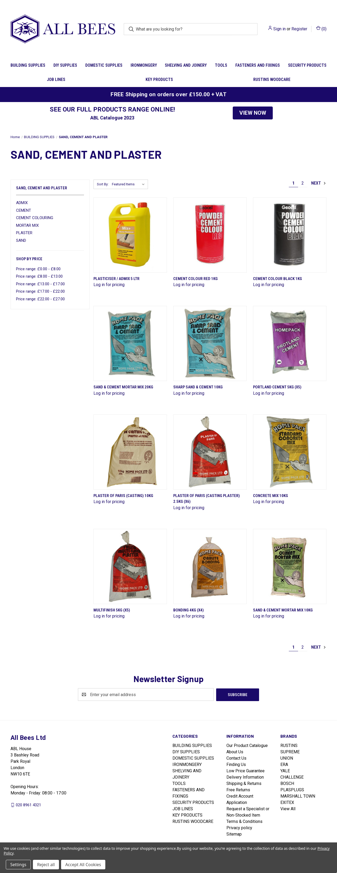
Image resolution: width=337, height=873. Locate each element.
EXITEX (287, 802)
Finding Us (236, 764)
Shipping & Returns (243, 783)
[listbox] (129, 184)
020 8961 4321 (28, 804)
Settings (18, 864)
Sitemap (234, 833)
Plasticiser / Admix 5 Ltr (116, 278)
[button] (253, 113)
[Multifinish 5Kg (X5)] (130, 566)
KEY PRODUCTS (159, 79)
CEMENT (23, 210)
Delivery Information (245, 776)
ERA (284, 764)
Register (299, 28)
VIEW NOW (252, 113)
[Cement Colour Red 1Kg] (210, 235)
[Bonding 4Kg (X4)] (210, 566)
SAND (21, 240)
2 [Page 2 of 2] (302, 183)
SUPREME (290, 751)
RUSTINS (289, 745)
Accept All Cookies (83, 864)
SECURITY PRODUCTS (307, 65)
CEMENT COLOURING (34, 217)
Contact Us (236, 757)
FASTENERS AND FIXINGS (257, 65)
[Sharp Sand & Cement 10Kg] (210, 343)
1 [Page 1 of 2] (293, 183)
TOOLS (221, 65)
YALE (285, 770)
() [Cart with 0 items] (321, 28)
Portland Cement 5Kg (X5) (277, 387)
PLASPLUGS (292, 789)
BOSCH (287, 783)
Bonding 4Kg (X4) (188, 610)
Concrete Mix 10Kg (270, 495)
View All (287, 808)
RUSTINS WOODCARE (271, 79)
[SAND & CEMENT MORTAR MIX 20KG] (130, 343)
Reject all (46, 864)
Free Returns (238, 789)
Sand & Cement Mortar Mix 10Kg (283, 610)
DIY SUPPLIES (65, 65)
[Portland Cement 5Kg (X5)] (289, 343)
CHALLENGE (292, 776)
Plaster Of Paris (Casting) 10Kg (123, 495)
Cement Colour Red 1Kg (195, 278)
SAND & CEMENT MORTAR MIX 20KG (123, 387)
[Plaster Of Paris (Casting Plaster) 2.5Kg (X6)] (210, 452)
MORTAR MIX (27, 225)
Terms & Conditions (244, 821)
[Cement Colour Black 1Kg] (289, 235)
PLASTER (24, 232)
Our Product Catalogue (247, 745)
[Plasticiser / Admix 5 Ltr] (130, 235)
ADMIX (22, 202)
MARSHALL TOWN (297, 795)
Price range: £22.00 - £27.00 (40, 299)
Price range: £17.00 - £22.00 (40, 291)
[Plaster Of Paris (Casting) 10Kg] (130, 452)
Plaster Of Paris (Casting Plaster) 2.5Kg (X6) (206, 498)
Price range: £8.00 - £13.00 (39, 276)
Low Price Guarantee (245, 770)
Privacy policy (239, 827)
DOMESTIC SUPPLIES (103, 65)
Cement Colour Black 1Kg (277, 278)
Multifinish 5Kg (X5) (111, 610)
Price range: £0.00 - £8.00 (38, 269)
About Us (234, 751)
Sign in (279, 28)
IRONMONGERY (144, 65)
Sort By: (102, 184)
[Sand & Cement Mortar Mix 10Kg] (289, 566)
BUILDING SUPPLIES (28, 65)
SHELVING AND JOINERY (186, 65)
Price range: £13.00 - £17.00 (40, 284)
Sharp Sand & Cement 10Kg (198, 387)
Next (318, 183)
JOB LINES (56, 79)
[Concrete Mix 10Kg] (289, 452)
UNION (286, 757)
